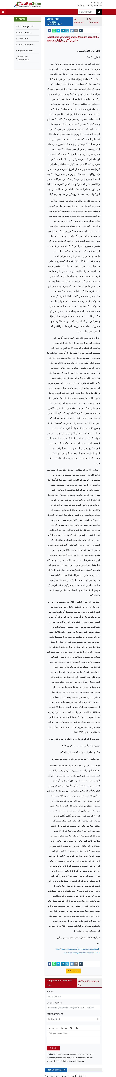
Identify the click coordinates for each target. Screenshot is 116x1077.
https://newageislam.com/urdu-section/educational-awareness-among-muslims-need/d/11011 (78, 950)
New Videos (23, 38)
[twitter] (58, 30)
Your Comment (55, 1013)
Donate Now (73, 971)
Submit (53, 1048)
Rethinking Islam (25, 26)
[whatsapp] (54, 30)
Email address (54, 1002)
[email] (76, 30)
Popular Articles (25, 50)
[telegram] (67, 30)
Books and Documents (23, 58)
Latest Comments (26, 44)
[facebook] (49, 30)
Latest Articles (24, 32)
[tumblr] (81, 30)
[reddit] (72, 30)
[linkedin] (63, 30)
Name (50, 991)
